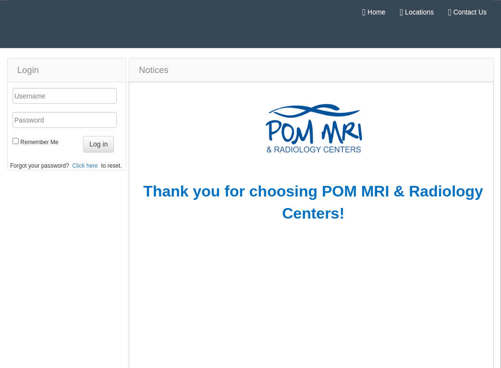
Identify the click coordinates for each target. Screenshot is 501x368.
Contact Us (467, 12)
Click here (85, 165)
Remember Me (39, 142)
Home (373, 12)
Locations (417, 12)
